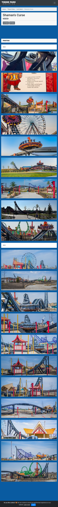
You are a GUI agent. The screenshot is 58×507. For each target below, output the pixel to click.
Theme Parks (11, 9)
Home (4, 9)
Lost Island (20, 9)
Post (6, 23)
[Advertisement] (29, 31)
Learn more (27, 504)
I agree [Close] (33, 504)
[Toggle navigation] (54, 2)
